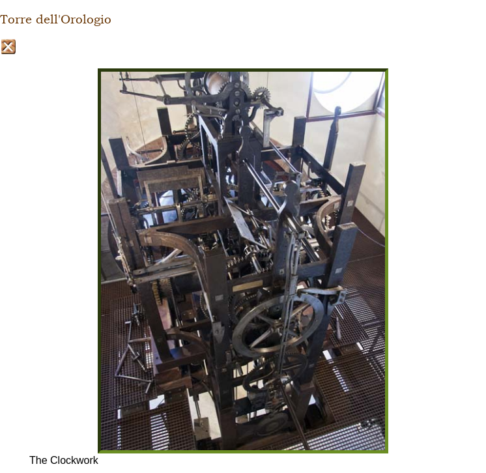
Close (8, 46)
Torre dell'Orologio (55, 19)
